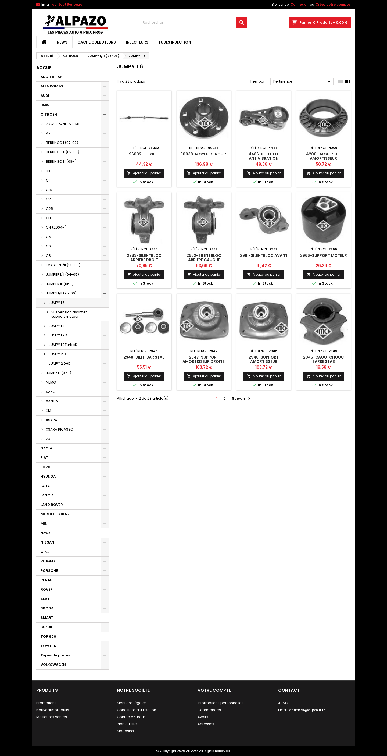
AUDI (45, 95)
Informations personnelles (220, 702)
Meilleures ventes (51, 716)
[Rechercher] (193, 22)
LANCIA (47, 495)
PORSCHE (49, 570)
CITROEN (49, 114)
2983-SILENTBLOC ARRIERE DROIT (144, 257)
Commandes (209, 709)
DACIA (46, 448)
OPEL (45, 551)
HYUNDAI (49, 476)
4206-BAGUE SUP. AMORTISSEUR (323, 156)
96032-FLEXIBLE (144, 154)
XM (48, 410)
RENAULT (48, 580)
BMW (45, 105)
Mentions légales (132, 702)
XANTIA (52, 401)
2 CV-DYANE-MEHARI (63, 123)
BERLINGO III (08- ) (61, 161)
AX (48, 133)
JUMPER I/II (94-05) (62, 274)
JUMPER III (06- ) (60, 283)
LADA (45, 485)
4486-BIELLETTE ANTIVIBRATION (264, 156)
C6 (48, 246)
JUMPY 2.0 (57, 354)
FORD (46, 467)
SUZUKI (47, 627)
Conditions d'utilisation (136, 709)
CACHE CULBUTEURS (96, 42)
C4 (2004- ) (56, 227)
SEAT (45, 598)
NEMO (51, 382)
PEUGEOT (49, 561)
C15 (49, 189)
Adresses (206, 723)
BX (48, 170)
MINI (45, 523)
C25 (49, 208)
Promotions (46, 702)
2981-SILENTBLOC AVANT (264, 255)
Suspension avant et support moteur (69, 314)
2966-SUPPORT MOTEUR (323, 255)
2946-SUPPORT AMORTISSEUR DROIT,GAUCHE (264, 361)
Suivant (242, 398)
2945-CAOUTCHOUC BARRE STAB (323, 359)
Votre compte (214, 690)
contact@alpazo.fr (69, 4)
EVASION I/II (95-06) (63, 265)
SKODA (47, 608)
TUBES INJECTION (174, 42)
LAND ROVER (52, 504)
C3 (48, 218)
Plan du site (127, 723)
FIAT (44, 457)
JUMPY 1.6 (57, 302)
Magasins (125, 730)
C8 (48, 255)
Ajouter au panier (144, 173)
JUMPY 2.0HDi (60, 363)
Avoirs (203, 716)
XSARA (51, 420)
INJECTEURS (137, 42)
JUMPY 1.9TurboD (63, 344)
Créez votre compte (333, 4)
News (62, 42)
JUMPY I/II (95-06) (61, 293)
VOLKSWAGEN (53, 664)
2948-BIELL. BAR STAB (144, 357)
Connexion (300, 4)
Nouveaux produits (52, 709)
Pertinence (302, 82)
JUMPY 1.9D (58, 335)
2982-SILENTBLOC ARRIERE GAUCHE (204, 257)
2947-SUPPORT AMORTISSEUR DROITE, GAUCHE (203, 361)
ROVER (47, 589)
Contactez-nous (131, 716)
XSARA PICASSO (59, 429)
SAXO (51, 391)
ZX (48, 438)
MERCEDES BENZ (55, 514)
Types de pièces (55, 655)
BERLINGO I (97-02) (62, 142)
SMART (47, 617)
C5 (48, 236)
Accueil (45, 68)
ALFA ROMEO (52, 86)
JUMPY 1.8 (57, 325)
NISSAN (47, 542)
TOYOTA (48, 645)
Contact (289, 690)
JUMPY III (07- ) (58, 372)
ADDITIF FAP (51, 76)
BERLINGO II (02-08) (62, 152)
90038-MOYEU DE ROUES (204, 154)
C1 (48, 180)
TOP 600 (48, 636)
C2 (48, 199)
